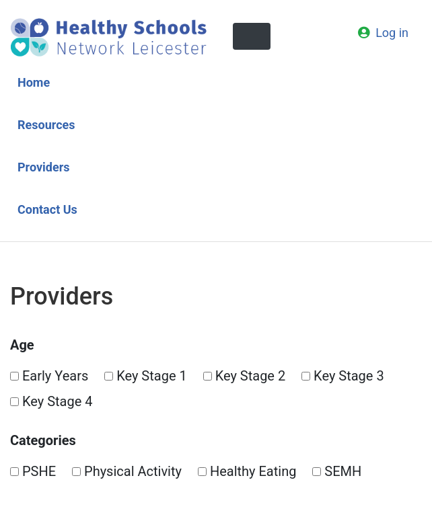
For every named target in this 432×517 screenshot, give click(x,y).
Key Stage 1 (145, 376)
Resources (46, 125)
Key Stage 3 (342, 376)
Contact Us (47, 209)
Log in (391, 33)
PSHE (33, 471)
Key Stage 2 (244, 376)
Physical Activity (127, 471)
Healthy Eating (247, 471)
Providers (43, 167)
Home (33, 82)
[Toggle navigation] (252, 36)
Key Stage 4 (51, 401)
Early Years (49, 376)
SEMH (336, 471)
